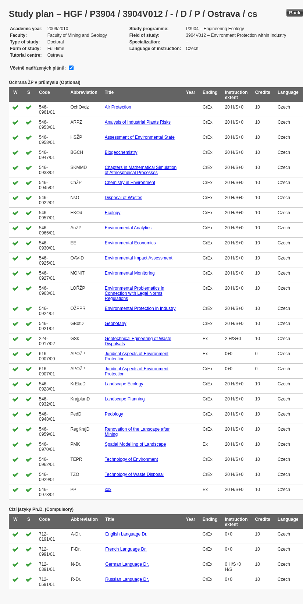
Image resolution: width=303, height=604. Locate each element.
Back (294, 12)
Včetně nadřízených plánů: (38, 68)
